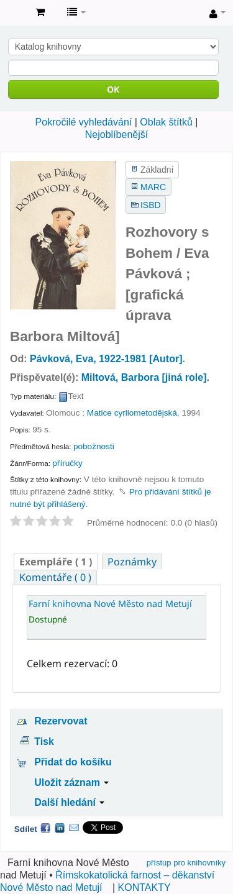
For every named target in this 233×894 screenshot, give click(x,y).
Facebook (45, 827)
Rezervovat (60, 721)
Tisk (44, 741)
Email (74, 827)
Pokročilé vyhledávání (83, 122)
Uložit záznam (71, 782)
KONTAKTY (144, 887)
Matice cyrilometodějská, (133, 412)
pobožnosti (93, 446)
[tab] (56, 561)
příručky (67, 463)
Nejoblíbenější (116, 134)
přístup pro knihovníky (186, 862)
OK (113, 89)
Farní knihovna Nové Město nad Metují (13, 13)
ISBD (150, 205)
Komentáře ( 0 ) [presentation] (55, 577)
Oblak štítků (166, 122)
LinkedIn (59, 827)
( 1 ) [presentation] (55, 561)
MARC (153, 187)
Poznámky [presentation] (132, 561)
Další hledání (69, 802)
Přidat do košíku (72, 762)
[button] (40, 12)
